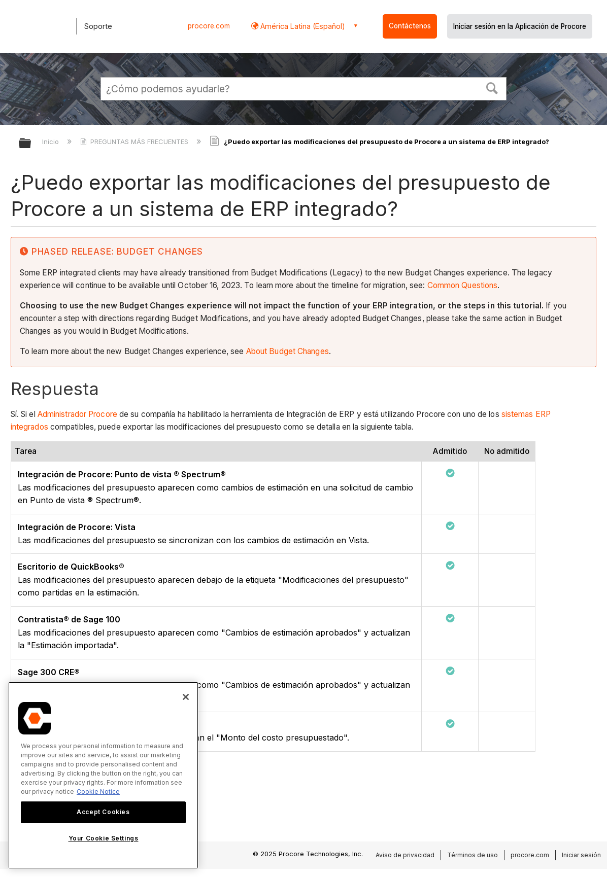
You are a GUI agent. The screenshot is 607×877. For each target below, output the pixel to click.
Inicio (51, 141)
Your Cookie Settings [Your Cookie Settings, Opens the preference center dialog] (104, 838)
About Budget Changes (287, 351)
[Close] (186, 697)
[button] (492, 87)
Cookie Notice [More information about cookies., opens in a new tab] (98, 791)
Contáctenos (410, 26)
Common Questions (462, 285)
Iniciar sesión (581, 855)
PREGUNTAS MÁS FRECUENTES (135, 141)
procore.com (209, 26)
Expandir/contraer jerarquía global (31, 143)
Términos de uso (472, 855)
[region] (103, 775)
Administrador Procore (77, 414)
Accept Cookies (103, 812)
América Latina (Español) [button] (301, 26)
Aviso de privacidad (405, 855)
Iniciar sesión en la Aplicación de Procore (519, 26)
